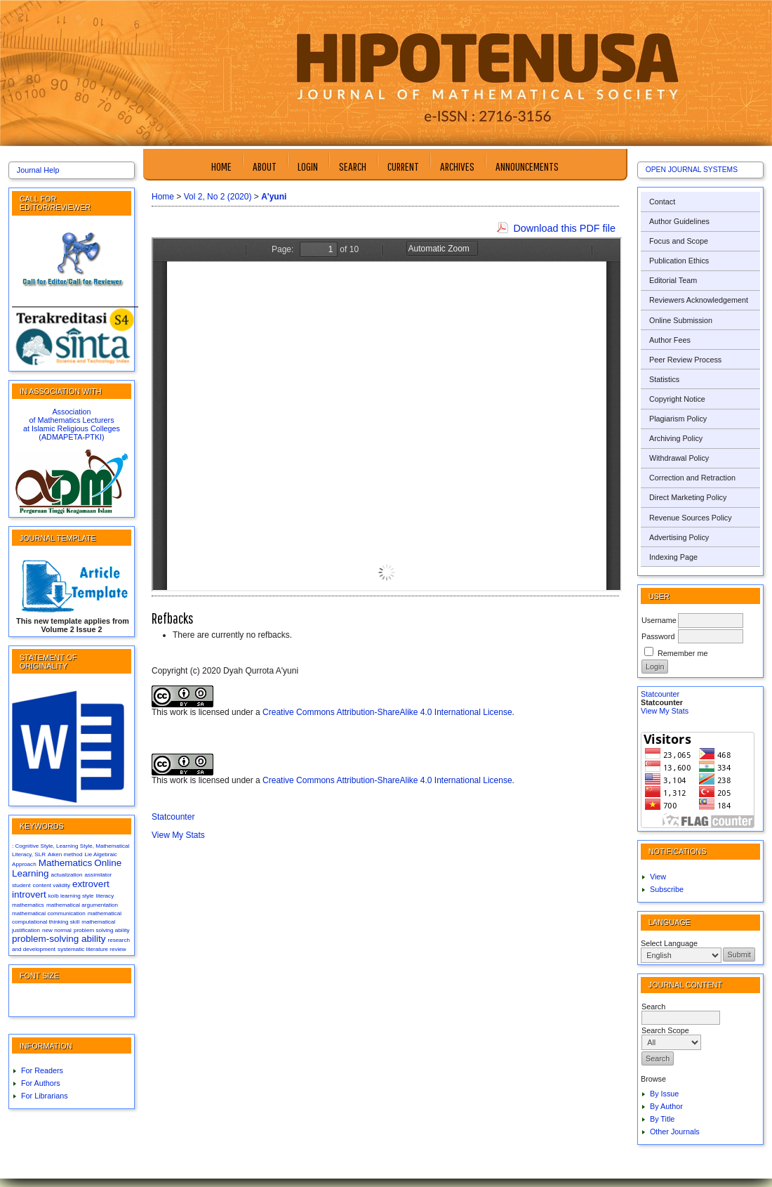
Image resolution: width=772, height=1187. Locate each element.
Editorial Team (673, 280)
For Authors (40, 1083)
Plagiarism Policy (678, 418)
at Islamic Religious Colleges (71, 428)
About (265, 166)
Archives (457, 166)
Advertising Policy (679, 537)
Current (403, 166)
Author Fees (670, 340)
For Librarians (44, 1095)
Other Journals (675, 1131)
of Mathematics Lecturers (71, 420)
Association (71, 411)
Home (221, 166)
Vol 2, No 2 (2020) (218, 197)
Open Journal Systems (692, 169)
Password (657, 636)
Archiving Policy (676, 438)
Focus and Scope (678, 241)
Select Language (669, 943)
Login (308, 166)
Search (352, 166)
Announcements (527, 166)
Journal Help (38, 170)
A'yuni (273, 197)
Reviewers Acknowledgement (698, 300)
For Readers (42, 1070)
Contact (662, 201)
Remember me (682, 653)
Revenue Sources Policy (690, 517)
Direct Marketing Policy (687, 497)
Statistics (664, 379)
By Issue (664, 1093)
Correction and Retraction (692, 477)
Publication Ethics (679, 260)
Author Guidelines (679, 221)
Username (659, 620)
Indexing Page (673, 557)
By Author (666, 1106)
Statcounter (660, 694)
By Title (662, 1119)
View (658, 876)
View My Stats (664, 711)
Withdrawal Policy (679, 458)
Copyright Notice (677, 399)
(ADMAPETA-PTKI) (71, 437)
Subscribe (667, 889)
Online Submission (680, 320)
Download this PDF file (564, 228)
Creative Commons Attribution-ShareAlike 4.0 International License (387, 712)
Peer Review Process (685, 359)
